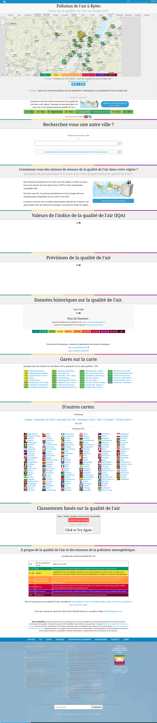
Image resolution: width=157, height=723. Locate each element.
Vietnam (122, 475)
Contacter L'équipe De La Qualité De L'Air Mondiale (45, 651)
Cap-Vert (29, 490)
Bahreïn (29, 459)
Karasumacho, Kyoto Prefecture (35, 376)
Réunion (103, 466)
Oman (102, 436)
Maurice (84, 464)
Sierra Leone (105, 490)
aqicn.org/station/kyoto (95, 325)
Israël (65, 464)
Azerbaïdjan (31, 457)
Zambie (121, 477)
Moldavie (85, 470)
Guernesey (67, 436)
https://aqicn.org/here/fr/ (78, 97)
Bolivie (28, 470)
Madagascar (86, 447)
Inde (64, 451)
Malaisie (84, 449)
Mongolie (85, 472)
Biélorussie (30, 468)
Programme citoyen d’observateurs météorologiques (88, 672)
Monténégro (86, 475)
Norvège (84, 488)
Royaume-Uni (105, 470)
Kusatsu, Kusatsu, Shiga (92, 382)
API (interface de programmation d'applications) (44, 685)
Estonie (47, 466)
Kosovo (65, 481)
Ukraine (122, 468)
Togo (120, 459)
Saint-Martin (105, 477)
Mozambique (86, 477)
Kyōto (29, 378)
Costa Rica (48, 447)
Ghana (46, 483)
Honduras (67, 442)
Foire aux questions (33, 670)
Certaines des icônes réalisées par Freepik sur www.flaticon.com (84, 683)
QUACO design (74, 697)
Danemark (48, 455)
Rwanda (103, 475)
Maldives (85, 453)
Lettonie (66, 490)
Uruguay (122, 470)
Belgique (29, 464)
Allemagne (30, 442)
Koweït (65, 483)
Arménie (29, 451)
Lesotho (66, 488)
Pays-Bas (103, 447)
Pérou (102, 449)
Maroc (83, 459)
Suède (121, 444)
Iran (64, 457)
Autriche (29, 455)
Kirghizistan (68, 479)
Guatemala (67, 434)
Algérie (28, 440)
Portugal (103, 457)
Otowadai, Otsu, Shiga (64, 375)
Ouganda (103, 438)
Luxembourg (86, 440)
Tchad (121, 453)
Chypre (47, 438)
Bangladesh (30, 462)
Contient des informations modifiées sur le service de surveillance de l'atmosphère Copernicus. (87, 678)
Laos (64, 485)
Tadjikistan (123, 449)
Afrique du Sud (32, 436)
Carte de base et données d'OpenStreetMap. (84, 690)
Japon (65, 468)
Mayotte (84, 466)
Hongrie (66, 447)
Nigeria (84, 485)
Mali (83, 455)
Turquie (122, 466)
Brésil (28, 475)
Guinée (65, 438)
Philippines (104, 451)
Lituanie (84, 438)
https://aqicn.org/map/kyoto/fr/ (78, 81)
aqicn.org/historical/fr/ (77, 347)
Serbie (102, 485)
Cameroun (30, 485)
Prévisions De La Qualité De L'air (38, 679)
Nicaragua (85, 483)
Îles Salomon (68, 449)
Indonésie (67, 453)
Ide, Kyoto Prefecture (91, 373)
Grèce (46, 488)
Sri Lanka (122, 442)
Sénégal (103, 483)
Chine (46, 436)
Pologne (103, 453)
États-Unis (48, 468)
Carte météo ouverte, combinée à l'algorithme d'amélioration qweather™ (84, 669)
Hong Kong (67, 444)
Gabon (46, 477)
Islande (66, 462)
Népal (83, 481)
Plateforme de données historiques (39, 687)
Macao (83, 442)
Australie (29, 453)
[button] (2, 19)
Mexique (84, 468)
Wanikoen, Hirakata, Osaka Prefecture (119, 383)
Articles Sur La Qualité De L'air (37, 662)
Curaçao (47, 453)
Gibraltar (47, 485)
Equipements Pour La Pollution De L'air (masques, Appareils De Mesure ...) (43, 682)
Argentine (30, 449)
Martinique (86, 462)
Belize (28, 466)
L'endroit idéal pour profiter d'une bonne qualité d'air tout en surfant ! (87, 693)
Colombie (48, 440)
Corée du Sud (49, 444)
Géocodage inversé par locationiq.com (83, 687)
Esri (8, 75)
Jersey (65, 470)
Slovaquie (122, 436)
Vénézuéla (123, 472)
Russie (102, 472)
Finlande (47, 472)
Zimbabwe (123, 479)
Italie (65, 466)
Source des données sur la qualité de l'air (41, 675)
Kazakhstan (67, 475)
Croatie (47, 451)
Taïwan (121, 451)
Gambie (47, 479)
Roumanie (104, 468)
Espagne (47, 464)
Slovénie (122, 438)
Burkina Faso (31, 481)
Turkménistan (124, 464)
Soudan (121, 440)
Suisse (121, 447)
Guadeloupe (49, 490)
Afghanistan (31, 434)
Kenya (65, 477)
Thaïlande (123, 457)
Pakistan (103, 442)
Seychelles (104, 488)
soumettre (97, 707)
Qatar (102, 459)
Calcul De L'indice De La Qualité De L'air (41, 677)
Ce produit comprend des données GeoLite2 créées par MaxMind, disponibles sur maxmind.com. (87, 659)
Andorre (29, 444)
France (47, 475)
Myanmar (85, 479)
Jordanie (66, 472)
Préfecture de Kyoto (63, 385)
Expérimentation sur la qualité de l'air (40, 664)
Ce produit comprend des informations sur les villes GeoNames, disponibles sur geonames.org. (87, 664)
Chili (46, 434)
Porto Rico (104, 455)
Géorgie (47, 481)
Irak (64, 455)
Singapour (123, 434)
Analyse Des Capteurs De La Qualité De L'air (42, 666)
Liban (83, 434)
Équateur (47, 462)
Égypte (46, 457)
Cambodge (30, 483)
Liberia (84, 436)
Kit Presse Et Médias (34, 653)
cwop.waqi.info (75, 674)
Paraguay (103, 444)
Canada (29, 488)
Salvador (103, 481)
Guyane (66, 440)
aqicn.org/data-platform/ (78, 350)
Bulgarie (29, 479)
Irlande (66, 459)
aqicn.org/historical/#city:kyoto (94, 322)
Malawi (84, 451)
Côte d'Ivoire (49, 449)
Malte (83, 457)
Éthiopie (47, 470)
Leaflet (2, 74)
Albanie (29, 438)
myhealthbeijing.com (113, 611)
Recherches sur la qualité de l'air (40, 657)
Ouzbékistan (105, 440)
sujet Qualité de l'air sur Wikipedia (86, 601)
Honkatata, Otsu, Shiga (36, 382)
